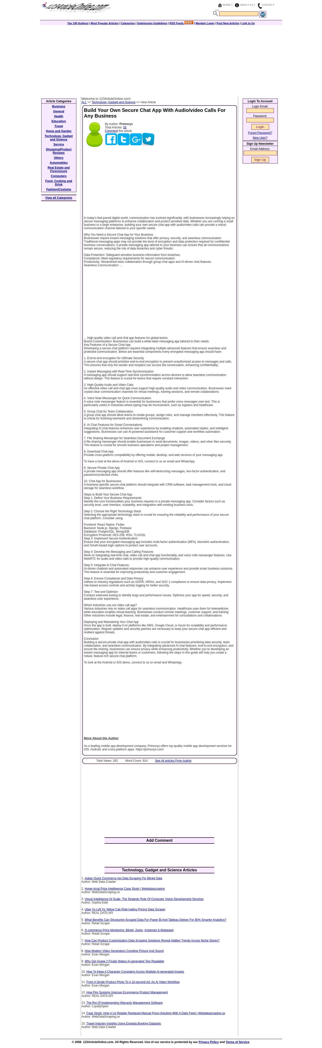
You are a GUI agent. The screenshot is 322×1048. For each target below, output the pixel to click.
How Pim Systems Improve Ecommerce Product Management (127, 992)
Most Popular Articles (105, 23)
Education (58, 121)
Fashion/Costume (58, 189)
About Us (246, 4)
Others (59, 158)
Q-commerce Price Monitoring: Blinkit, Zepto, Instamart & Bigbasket (129, 930)
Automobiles (59, 162)
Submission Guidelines (152, 23)
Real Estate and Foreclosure (59, 169)
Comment (111, 131)
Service (58, 144)
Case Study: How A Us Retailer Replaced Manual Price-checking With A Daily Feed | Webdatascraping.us (155, 1013)
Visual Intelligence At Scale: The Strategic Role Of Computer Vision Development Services (144, 899)
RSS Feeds (181, 23)
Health (58, 116)
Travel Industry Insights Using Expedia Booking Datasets (123, 1023)
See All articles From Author (173, 760)
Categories (128, 23)
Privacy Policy (209, 1042)
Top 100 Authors (77, 23)
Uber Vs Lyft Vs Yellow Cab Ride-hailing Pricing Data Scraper (125, 909)
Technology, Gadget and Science (59, 137)
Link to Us (248, 23)
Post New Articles (227, 23)
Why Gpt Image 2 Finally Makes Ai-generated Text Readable (124, 961)
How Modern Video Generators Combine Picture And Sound (124, 951)
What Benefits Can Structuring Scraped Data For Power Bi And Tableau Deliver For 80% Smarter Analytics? (155, 920)
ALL (84, 102)
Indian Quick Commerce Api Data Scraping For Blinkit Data (123, 878)
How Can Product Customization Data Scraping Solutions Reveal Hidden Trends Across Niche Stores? (152, 940)
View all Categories (58, 198)
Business (58, 106)
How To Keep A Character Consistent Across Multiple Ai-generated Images (135, 971)
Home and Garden (58, 131)
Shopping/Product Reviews (59, 151)
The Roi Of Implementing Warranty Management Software (124, 1003)
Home (226, 4)
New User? (260, 138)
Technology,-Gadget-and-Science (113, 102)
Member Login (205, 23)
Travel (58, 126)
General (58, 111)
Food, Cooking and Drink (58, 182)
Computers (58, 176)
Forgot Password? (260, 133)
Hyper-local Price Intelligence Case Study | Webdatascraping (125, 888)
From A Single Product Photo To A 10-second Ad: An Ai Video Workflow (133, 982)
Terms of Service (237, 1042)
